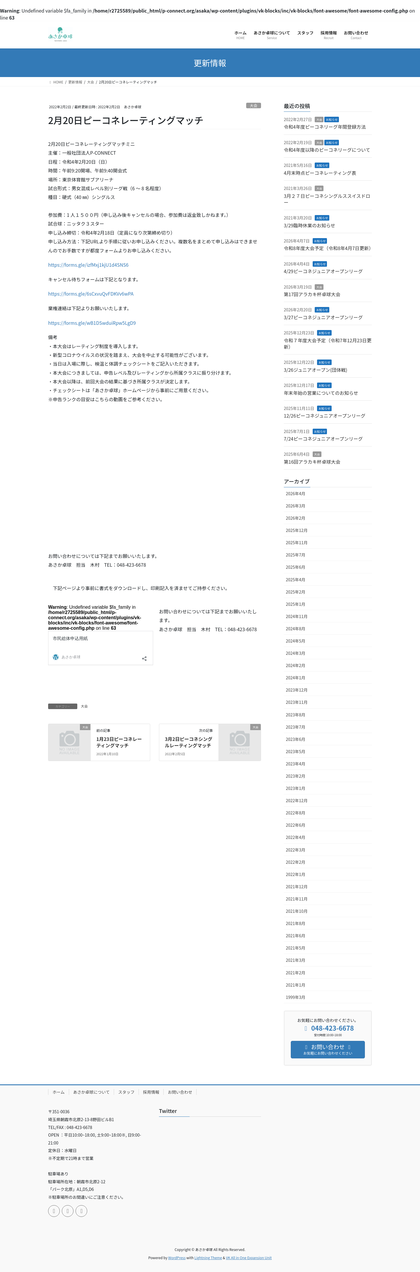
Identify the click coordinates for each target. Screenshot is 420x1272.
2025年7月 (295, 555)
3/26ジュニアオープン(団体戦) (315, 369)
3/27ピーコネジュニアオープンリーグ (323, 317)
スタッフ (126, 1092)
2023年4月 (295, 764)
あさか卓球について (91, 1092)
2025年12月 (297, 530)
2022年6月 (295, 825)
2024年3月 (295, 653)
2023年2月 (295, 776)
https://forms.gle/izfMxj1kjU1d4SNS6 (88, 264)
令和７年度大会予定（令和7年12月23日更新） (327, 343)
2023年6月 (295, 739)
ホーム (58, 1092)
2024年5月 (295, 641)
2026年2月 (295, 518)
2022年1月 (295, 874)
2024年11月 (297, 616)
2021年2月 (295, 973)
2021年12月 (297, 886)
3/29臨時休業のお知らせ (309, 225)
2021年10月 (297, 911)
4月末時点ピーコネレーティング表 (320, 172)
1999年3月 (295, 997)
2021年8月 (295, 923)
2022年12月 (297, 800)
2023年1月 (295, 788)
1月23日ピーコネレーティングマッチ (119, 742)
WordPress (177, 1257)
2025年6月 (295, 567)
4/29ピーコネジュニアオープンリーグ (323, 271)
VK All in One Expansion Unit (249, 1257)
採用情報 (151, 1092)
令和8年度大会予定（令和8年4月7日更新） (329, 248)
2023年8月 (295, 715)
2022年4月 (295, 837)
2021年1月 (295, 985)
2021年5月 (295, 948)
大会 (254, 105)
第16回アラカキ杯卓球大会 (312, 461)
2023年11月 (297, 702)
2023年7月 (295, 727)
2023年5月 (295, 751)
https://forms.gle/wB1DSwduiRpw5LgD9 (92, 322)
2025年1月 (295, 604)
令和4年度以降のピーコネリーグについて (327, 149)
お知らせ (331, 119)
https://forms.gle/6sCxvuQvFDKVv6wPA (91, 293)
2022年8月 (295, 813)
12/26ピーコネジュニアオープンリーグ (324, 415)
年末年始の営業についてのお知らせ (321, 392)
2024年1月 (295, 678)
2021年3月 (295, 960)
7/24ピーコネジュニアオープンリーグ (323, 438)
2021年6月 (295, 935)
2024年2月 (295, 665)
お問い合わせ (180, 1092)
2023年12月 (297, 690)
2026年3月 (295, 506)
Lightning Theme (208, 1257)
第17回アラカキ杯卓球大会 (312, 294)
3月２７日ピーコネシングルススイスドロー (327, 199)
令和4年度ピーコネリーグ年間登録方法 (325, 126)
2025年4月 (295, 579)
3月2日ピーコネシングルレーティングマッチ (188, 742)
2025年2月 (295, 592)
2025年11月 (297, 542)
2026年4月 (295, 493)
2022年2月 (295, 862)
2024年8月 (295, 628)
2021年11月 (297, 899)
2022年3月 (295, 850)
